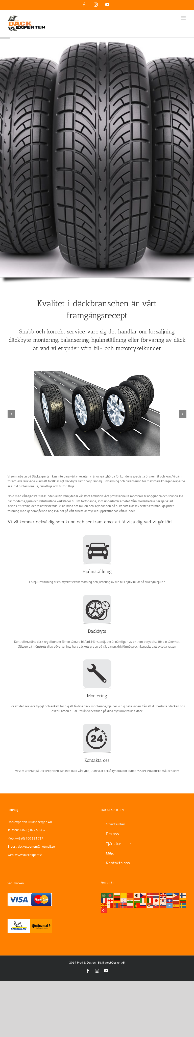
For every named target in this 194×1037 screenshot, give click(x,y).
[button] (11, 414)
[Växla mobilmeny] (183, 18)
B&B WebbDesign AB (111, 962)
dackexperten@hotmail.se (36, 846)
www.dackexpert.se (28, 855)
